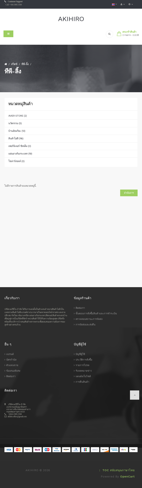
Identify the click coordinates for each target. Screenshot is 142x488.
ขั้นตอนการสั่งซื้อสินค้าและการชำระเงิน (96, 313)
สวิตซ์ (14, 64)
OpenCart (127, 476)
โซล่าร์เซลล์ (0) (16, 161)
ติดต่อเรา (80, 308)
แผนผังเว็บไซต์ (83, 376)
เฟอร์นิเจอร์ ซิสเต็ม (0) (19, 145)
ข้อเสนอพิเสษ (13, 370)
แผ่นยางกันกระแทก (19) (20, 153)
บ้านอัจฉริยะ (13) (16, 130)
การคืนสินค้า (82, 381)
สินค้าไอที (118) (15, 138)
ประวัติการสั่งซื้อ (84, 359)
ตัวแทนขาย (12, 365)
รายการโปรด (82, 365)
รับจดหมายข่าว (84, 370)
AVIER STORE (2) (17, 115)
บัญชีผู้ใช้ (80, 354)
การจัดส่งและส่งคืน (85, 324)
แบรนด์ (10, 354)
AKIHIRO (71, 19)
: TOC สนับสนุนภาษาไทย (116, 470)
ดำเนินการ (129, 192)
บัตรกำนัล (11, 359)
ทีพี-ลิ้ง (24, 64)
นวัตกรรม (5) (15, 123)
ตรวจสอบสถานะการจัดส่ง (89, 319)
